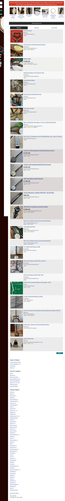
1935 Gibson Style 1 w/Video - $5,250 (36, 17)
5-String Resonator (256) (22, 326)
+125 (47, 308)
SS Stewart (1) (20, 437)
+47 (46, 116)
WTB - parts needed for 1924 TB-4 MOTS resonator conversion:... (60, 18)
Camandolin (39, 295)
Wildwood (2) (20, 450)
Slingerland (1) (20, 435)
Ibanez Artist (32, 57)
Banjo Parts (19, 339)
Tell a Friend (38, 480)
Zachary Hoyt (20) (21, 454)
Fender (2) (19, 384)
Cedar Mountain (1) (21, 365)
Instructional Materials (22, 345)
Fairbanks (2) (20, 378)
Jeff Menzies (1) (20, 410)
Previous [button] (16, 14)
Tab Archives (25, 480)
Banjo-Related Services (22, 343)
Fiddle (50, 478)
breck (36, 35)
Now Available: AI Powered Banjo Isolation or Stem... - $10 (52, 18)
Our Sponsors (38, 484)
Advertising (38, 482)
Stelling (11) (19, 439)
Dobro (50, 476)
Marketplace (6, 30)
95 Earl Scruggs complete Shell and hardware (40, 44)
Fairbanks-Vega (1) (21, 382)
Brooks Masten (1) (21, 363)
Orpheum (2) (20, 422)
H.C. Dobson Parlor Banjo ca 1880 (37, 223)
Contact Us (38, 486)
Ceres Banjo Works (40, 191)
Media (4, 37)
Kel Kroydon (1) (20, 411)
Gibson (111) (20, 387)
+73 (40, 129)
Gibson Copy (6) (20, 389)
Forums (5, 26)
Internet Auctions (20, 348)
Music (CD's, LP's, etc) (22, 347)
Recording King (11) (21, 430)
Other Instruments (21, 350)
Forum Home (25, 476)
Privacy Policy (36, 490)
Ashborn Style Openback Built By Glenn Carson (42, 150)
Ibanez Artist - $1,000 (44, 17)
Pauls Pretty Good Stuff (41, 116)
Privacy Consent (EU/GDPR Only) (47, 490)
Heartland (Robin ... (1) (22, 398)
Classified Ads (25, 478)
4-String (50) (19, 330)
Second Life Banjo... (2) (22, 434)
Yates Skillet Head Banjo (35, 205)
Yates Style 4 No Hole (34, 101)
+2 (43, 142)
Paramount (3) (20, 424)
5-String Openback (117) (22, 328)
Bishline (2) (19, 361)
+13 (42, 201)
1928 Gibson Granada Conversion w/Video (41, 187)
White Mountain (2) (21, 448)
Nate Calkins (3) (20, 415)
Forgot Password (7, 11)
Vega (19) (19, 443)
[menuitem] (7, 26)
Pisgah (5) (19, 426)
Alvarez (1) (19, 356)
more (59, 317)
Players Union (38, 476)
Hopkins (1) (19, 400)
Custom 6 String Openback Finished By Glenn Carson (44, 138)
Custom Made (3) (21, 369)
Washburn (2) (20, 445)
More (4, 41)
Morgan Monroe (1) (21, 413)
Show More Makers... (21, 457)
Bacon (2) (19, 358)
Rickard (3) (19, 432)
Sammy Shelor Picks (34, 304)
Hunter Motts (37, 104)
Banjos (18, 337)
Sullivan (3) (19, 441)
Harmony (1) (19, 397)
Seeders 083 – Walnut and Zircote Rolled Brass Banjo (42, 292)
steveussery (39, 227)
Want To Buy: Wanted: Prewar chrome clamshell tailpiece (42, 199)
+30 (38, 35)
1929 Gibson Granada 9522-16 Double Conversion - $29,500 (20, 18)
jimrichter (39, 201)
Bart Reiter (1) (20, 360)
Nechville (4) (19, 417)
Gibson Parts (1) (20, 391)
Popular (40, 29)
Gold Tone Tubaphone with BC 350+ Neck (39, 248)
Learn (4, 34)
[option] (20, 14)
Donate (37, 478)
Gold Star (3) (19, 393)
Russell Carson (39, 142)
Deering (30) (19, 373)
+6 (43, 239)
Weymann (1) (20, 447)
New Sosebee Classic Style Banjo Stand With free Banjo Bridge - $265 (28, 18)
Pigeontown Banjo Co (41, 308)
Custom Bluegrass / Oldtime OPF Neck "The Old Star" (44, 175)
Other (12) (19, 332)
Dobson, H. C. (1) (20, 374)
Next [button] (62, 14)
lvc (37, 271)
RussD (38, 259)
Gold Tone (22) (20, 395)
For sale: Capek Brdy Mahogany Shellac (38, 267)
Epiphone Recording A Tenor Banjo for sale (39, 69)
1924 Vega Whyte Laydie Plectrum (38, 162)
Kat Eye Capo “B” (33, 32)
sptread (36, 61)
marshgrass (37, 48)
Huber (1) (19, 402)
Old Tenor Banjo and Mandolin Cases (38, 88)
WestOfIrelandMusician (39, 72)
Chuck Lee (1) (20, 367)
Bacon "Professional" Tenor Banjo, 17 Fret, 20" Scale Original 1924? (45, 113)
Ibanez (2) (19, 406)
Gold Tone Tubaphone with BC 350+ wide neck (40, 235)
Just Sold (55, 29)
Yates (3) (19, 452)
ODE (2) (18, 419)
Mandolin (51, 482)
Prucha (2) (19, 428)
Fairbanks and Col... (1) (22, 380)
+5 (41, 104)
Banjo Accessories (21, 341)
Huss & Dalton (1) (21, 404)
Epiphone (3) (19, 376)
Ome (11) (19, 421)
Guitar (50, 480)
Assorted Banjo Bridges (34, 76)
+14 (41, 48)
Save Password (5, 8)
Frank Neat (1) (20, 385)
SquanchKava (39, 239)
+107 (45, 191)
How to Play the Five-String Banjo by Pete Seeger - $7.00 (42, 255)
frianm (38, 129)
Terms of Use (29, 490)
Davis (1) (19, 371)
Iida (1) (18, 408)
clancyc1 (37, 80)
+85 (39, 80)
